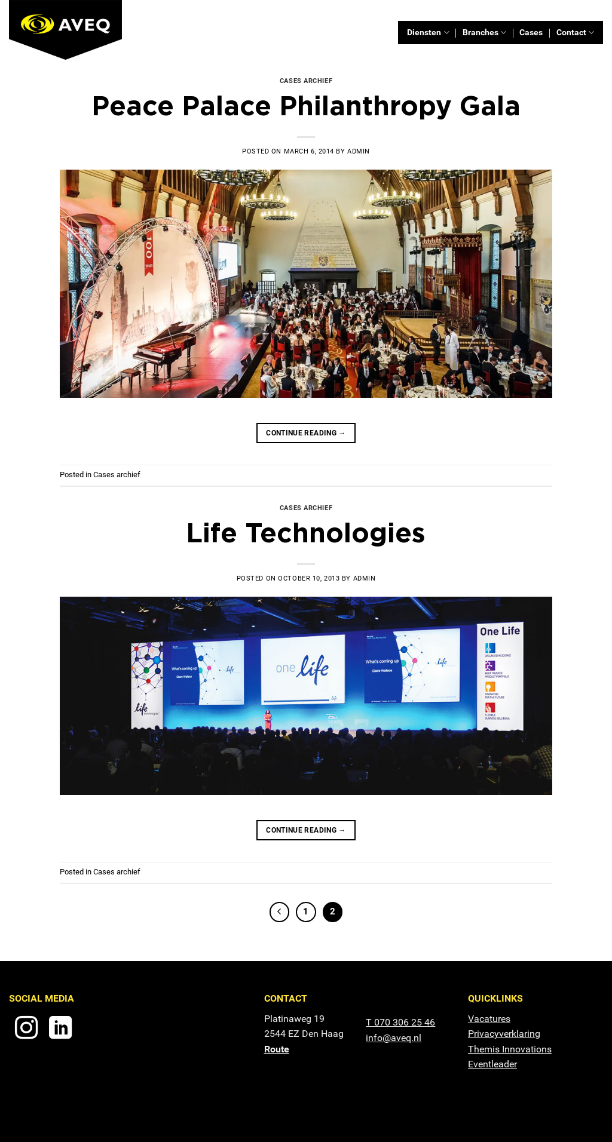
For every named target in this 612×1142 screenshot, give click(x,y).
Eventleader (492, 1064)
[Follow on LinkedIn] (60, 1029)
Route (276, 1049)
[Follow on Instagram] (26, 1029)
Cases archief (306, 81)
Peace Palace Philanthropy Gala (306, 105)
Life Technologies (306, 532)
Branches (484, 32)
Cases (531, 32)
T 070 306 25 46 (400, 1022)
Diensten (428, 32)
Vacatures (489, 1018)
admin (358, 151)
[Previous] (280, 912)
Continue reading (306, 433)
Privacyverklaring (504, 1033)
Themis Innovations (510, 1049)
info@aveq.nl (393, 1037)
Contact (575, 32)
